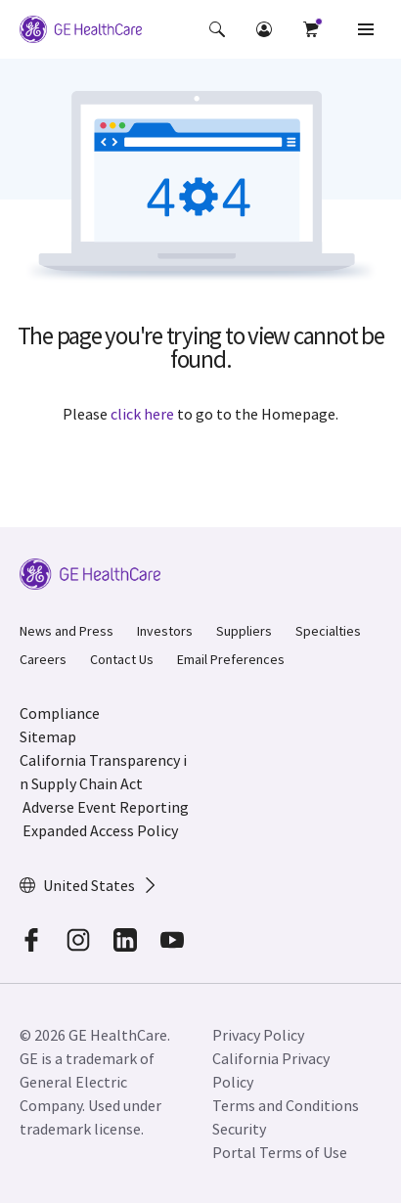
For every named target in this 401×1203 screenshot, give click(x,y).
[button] (217, 29)
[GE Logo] (81, 29)
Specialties (328, 631)
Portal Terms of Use (279, 1152)
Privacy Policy (258, 1035)
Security (239, 1128)
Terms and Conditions (285, 1105)
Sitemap (48, 736)
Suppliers (244, 631)
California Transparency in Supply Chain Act (103, 771)
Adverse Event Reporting (105, 807)
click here (142, 413)
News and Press (66, 631)
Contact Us (122, 659)
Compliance (60, 713)
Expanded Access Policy (100, 830)
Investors (165, 631)
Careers (43, 659)
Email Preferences (231, 659)
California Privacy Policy (271, 1070)
